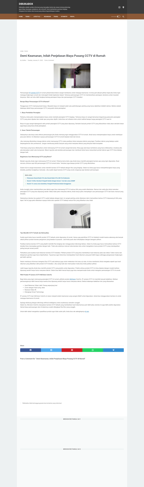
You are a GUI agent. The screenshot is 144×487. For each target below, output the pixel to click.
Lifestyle (38, 13)
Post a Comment (49, 63)
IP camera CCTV (34, 95)
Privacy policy (93, 480)
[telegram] (83, 390)
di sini (87, 351)
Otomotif (65, 13)
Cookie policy (83, 480)
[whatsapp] (69, 390)
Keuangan (48, 13)
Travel (57, 13)
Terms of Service (103, 480)
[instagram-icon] (118, 5)
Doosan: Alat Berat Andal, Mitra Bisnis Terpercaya (109, 182)
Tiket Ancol (75, 480)
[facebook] (27, 390)
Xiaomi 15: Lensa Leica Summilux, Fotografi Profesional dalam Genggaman (49, 204)
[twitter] (41, 390)
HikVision (73, 315)
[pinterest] (55, 390)
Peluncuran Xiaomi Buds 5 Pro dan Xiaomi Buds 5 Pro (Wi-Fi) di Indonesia (48, 198)
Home (22, 13)
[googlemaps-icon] (122, 5)
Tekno (29, 13)
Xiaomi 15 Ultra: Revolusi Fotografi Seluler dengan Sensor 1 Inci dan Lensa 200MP (51, 201)
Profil (73, 13)
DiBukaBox (27, 1)
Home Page (34, 480)
